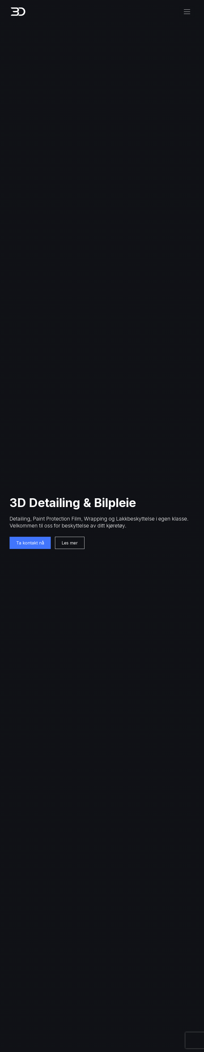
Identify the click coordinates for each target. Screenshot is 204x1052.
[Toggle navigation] (187, 11)
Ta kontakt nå (30, 543)
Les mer (70, 543)
